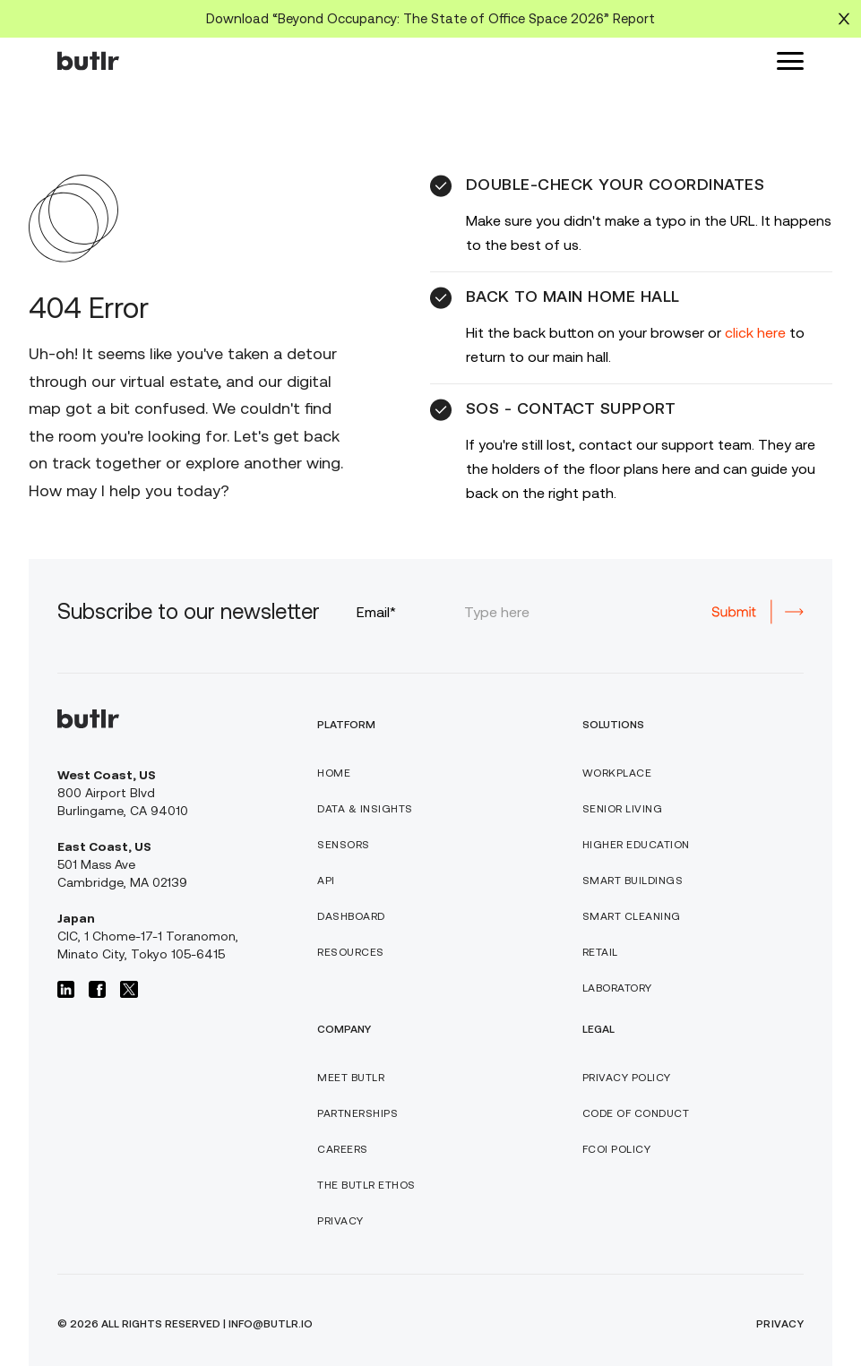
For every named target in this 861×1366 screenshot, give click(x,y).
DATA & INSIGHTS (365, 809)
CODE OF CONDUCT (636, 1113)
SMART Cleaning (631, 916)
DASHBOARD (351, 916)
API (326, 880)
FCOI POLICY (616, 1149)
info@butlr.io (270, 1324)
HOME (333, 773)
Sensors (343, 844)
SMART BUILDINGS (633, 880)
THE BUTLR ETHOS (366, 1185)
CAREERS (342, 1149)
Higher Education (636, 844)
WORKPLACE (617, 773)
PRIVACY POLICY (626, 1077)
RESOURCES (350, 952)
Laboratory (617, 988)
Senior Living (622, 809)
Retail (600, 952)
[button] (790, 61)
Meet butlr (350, 1077)
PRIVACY (340, 1221)
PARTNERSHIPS (357, 1113)
